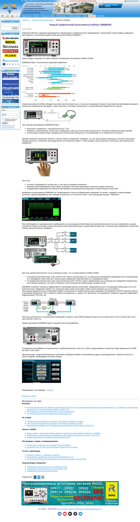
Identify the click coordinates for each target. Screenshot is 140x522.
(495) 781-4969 (28, 1)
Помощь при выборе (48, 16)
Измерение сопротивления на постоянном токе (47, 469)
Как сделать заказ (65, 509)
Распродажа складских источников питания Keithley (49, 445)
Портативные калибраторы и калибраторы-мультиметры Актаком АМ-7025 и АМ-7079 (63, 435)
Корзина (107, 5)
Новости (92, 16)
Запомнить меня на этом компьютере (11, 119)
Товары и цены (27, 16)
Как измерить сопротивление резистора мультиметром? (50, 411)
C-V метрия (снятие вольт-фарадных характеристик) (49, 414)
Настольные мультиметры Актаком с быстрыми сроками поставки (55, 423)
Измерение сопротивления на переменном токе (47, 467)
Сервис (84, 16)
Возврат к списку (29, 396)
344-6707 (36, 1)
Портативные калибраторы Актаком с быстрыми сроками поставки (55, 421)
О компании (100, 16)
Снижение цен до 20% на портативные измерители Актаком (52, 447)
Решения (36, 16)
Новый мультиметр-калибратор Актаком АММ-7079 (48, 437)
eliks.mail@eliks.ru (49, 1)
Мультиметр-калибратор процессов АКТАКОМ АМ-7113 (50, 457)
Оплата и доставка (74, 16)
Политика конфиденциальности (87, 509)
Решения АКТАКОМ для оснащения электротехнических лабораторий (56, 459)
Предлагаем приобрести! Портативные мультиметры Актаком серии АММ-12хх (60, 425)
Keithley (50, 390)
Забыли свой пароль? (8, 125)
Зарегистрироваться (8, 127)
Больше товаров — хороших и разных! (43, 455)
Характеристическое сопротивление (42, 471)
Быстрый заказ (62, 16)
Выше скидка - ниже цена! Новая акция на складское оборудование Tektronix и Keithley (64, 433)
